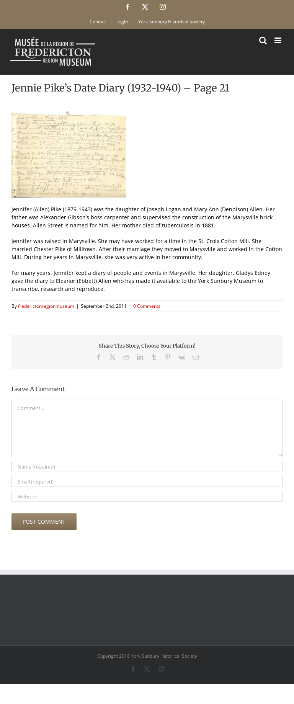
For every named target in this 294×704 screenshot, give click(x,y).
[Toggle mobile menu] (278, 40)
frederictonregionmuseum (46, 306)
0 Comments (146, 306)
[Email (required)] (147, 481)
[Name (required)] (147, 466)
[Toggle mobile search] (263, 40)
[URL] (147, 496)
